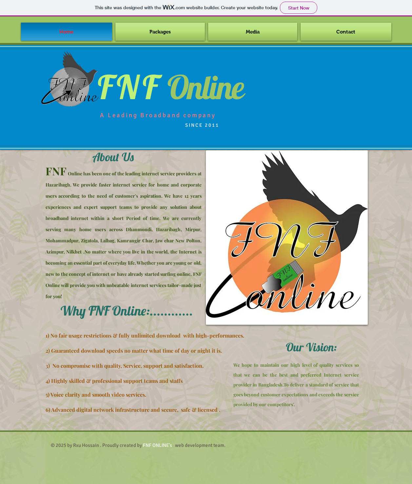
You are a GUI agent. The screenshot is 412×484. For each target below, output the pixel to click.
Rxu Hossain (86, 445)
